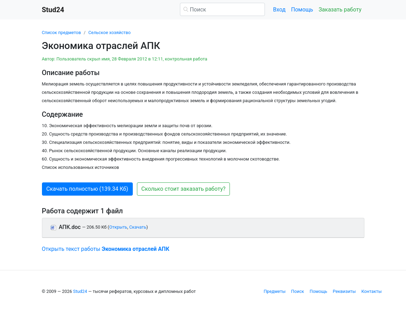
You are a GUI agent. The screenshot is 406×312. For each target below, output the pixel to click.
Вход (279, 9)
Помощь (302, 9)
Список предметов (61, 32)
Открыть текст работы (106, 249)
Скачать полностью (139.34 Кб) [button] (87, 189)
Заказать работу (340, 9)
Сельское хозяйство (109, 32)
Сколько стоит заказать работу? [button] (183, 189)
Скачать (137, 227)
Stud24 (80, 291)
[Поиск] (222, 9)
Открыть (118, 227)
